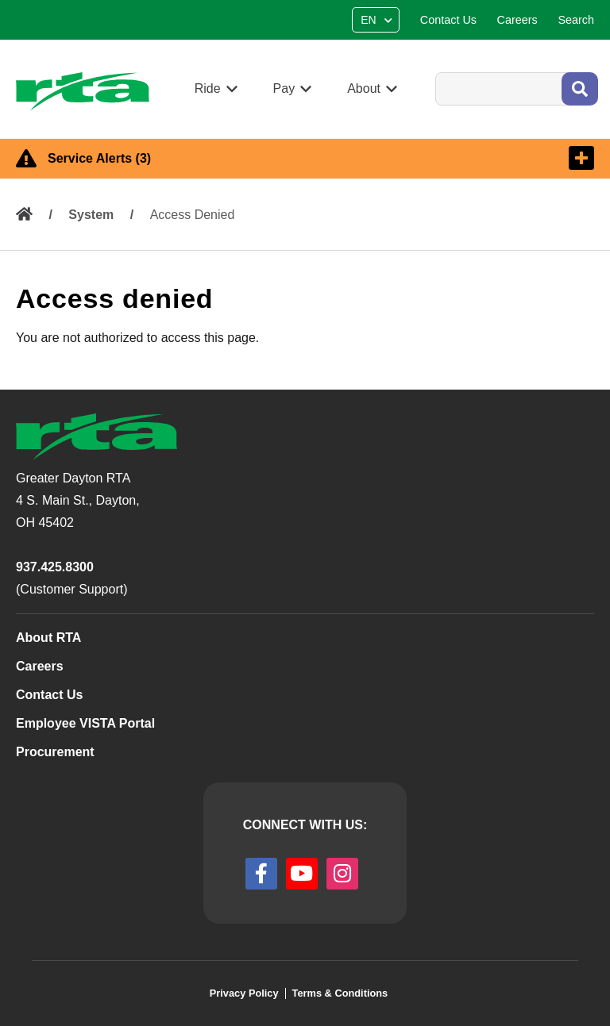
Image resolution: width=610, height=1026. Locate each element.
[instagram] (342, 874)
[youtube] (302, 874)
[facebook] (261, 874)
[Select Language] (378, 20)
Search (434, 71)
